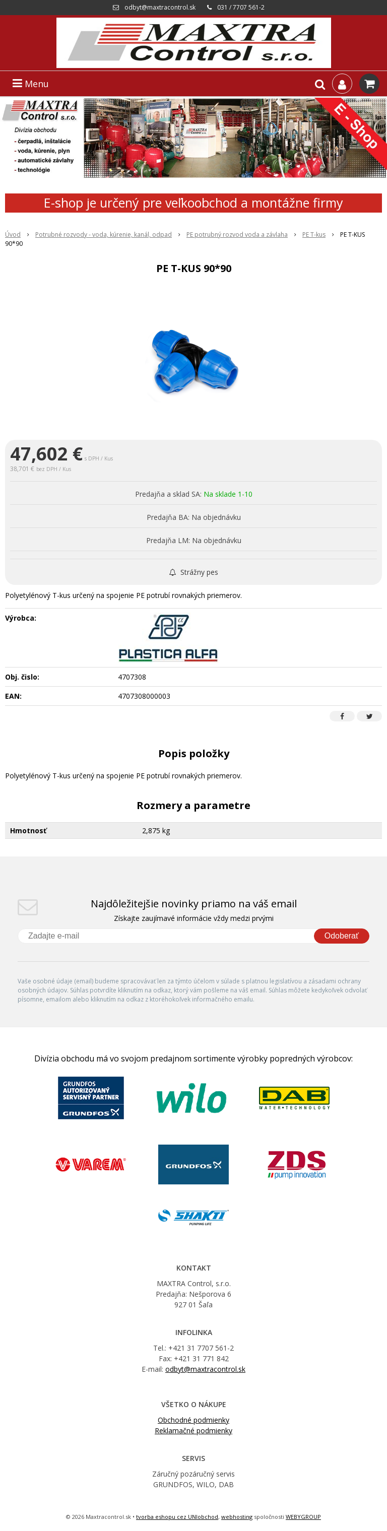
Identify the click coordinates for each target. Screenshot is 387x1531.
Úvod (13, 234)
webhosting (236, 1516)
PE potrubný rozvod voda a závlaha (237, 234)
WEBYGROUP (303, 1516)
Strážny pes (193, 572)
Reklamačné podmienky (193, 1430)
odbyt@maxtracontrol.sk (160, 7)
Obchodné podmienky (193, 1420)
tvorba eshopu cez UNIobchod (177, 1516)
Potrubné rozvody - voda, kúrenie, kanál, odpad (103, 234)
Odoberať (342, 935)
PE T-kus (314, 234)
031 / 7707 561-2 (241, 7)
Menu (31, 84)
